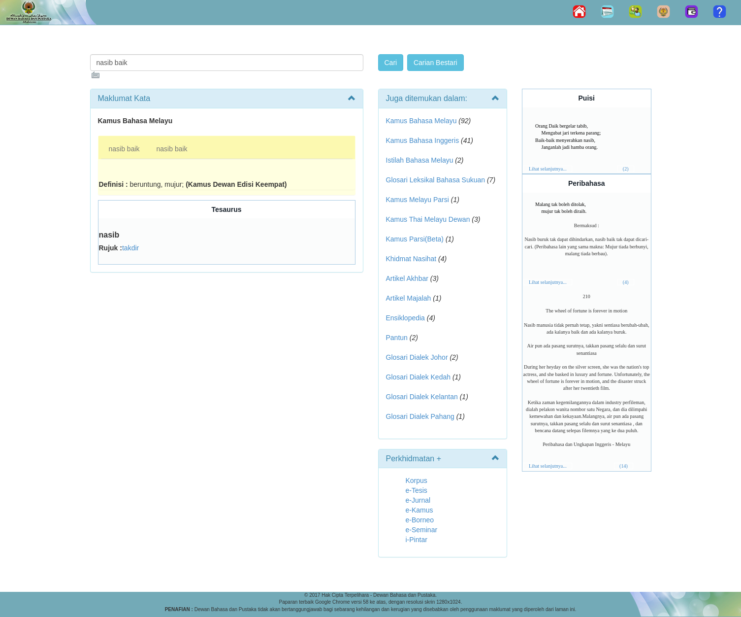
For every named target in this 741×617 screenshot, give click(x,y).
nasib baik (124, 149)
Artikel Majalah (408, 298)
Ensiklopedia (405, 318)
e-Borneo (420, 520)
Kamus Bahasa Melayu (422, 121)
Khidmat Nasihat (411, 259)
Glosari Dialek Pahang (420, 416)
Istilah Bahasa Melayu (419, 160)
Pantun (397, 338)
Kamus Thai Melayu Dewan (428, 219)
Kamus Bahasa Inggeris (422, 140)
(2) (626, 168)
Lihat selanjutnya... (548, 168)
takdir (130, 248)
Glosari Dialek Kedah (418, 377)
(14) (623, 466)
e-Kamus (419, 510)
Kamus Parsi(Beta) (415, 239)
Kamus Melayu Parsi (417, 200)
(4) (626, 282)
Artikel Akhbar (407, 278)
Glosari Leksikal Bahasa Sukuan (435, 180)
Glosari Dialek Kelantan (422, 397)
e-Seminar (422, 530)
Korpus (416, 480)
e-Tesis (416, 490)
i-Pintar (416, 540)
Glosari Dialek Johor (417, 357)
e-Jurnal (418, 500)
